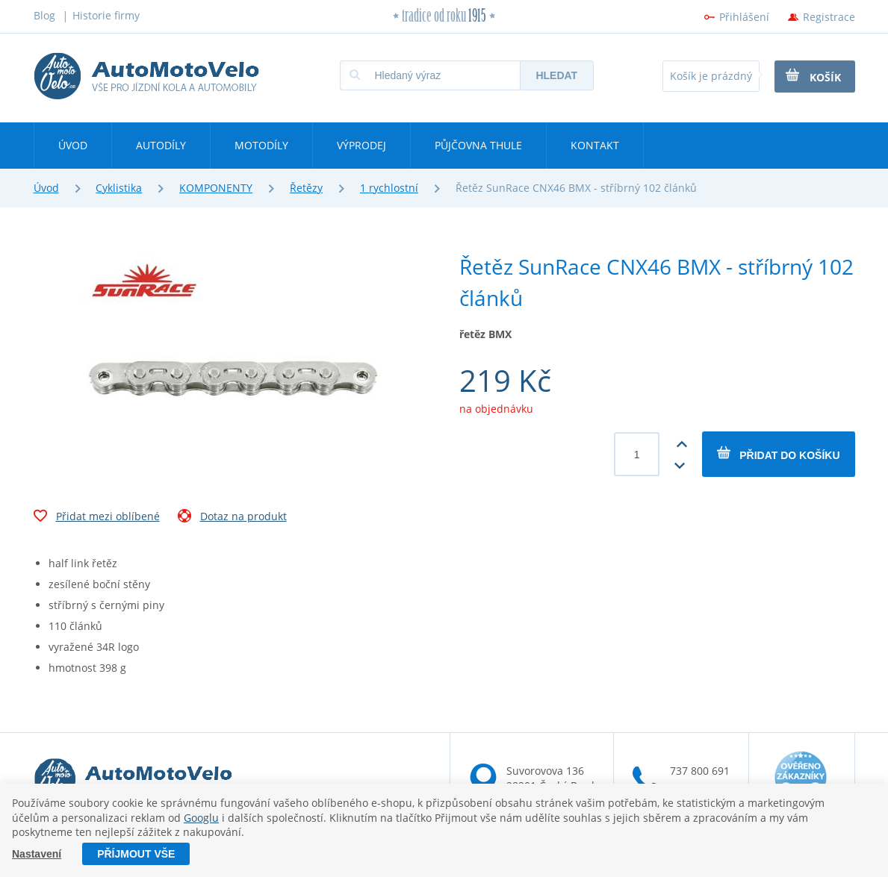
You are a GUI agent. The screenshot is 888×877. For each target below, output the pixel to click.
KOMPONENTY (215, 188)
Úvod (72, 145)
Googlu (201, 818)
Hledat (556, 75)
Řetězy (306, 188)
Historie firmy (106, 15)
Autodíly (161, 145)
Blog (44, 15)
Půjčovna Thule (478, 145)
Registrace (829, 17)
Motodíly (261, 145)
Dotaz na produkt (232, 518)
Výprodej (361, 145)
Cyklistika (119, 188)
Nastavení (36, 854)
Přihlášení (744, 17)
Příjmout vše (136, 854)
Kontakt (595, 145)
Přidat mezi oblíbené (97, 518)
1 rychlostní (389, 188)
